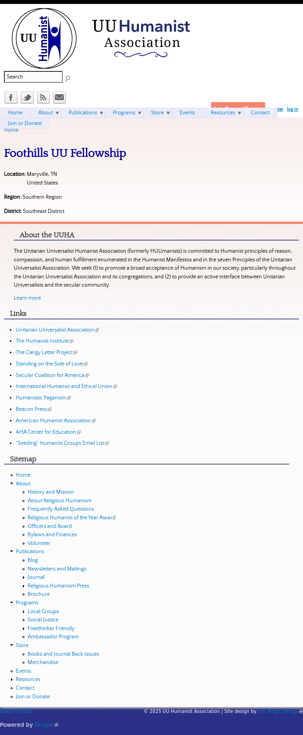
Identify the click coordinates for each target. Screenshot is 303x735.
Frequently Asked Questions (61, 509)
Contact (260, 113)
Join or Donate (25, 123)
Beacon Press (34, 409)
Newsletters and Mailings (57, 569)
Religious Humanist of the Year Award (72, 518)
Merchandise (43, 662)
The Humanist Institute (44, 341)
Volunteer (39, 543)
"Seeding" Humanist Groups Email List (62, 443)
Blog (33, 560)
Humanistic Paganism (43, 398)
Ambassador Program (53, 637)
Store (157, 113)
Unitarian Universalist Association (57, 330)
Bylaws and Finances (52, 535)
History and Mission (51, 492)
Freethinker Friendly (51, 628)
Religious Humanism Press (58, 586)
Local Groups (43, 611)
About (45, 113)
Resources (223, 113)
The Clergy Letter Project (46, 352)
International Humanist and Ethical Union (66, 386)
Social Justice (43, 620)
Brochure (39, 594)
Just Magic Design (280, 711)
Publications (83, 113)
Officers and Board (50, 526)
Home (11, 130)
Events (187, 113)
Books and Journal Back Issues (63, 654)
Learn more (27, 298)
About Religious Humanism (60, 501)
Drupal (46, 725)
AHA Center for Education (48, 432)
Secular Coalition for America (52, 375)
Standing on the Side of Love (52, 364)
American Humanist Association (56, 421)
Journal (36, 577)
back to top (16, 711)
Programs (124, 113)
